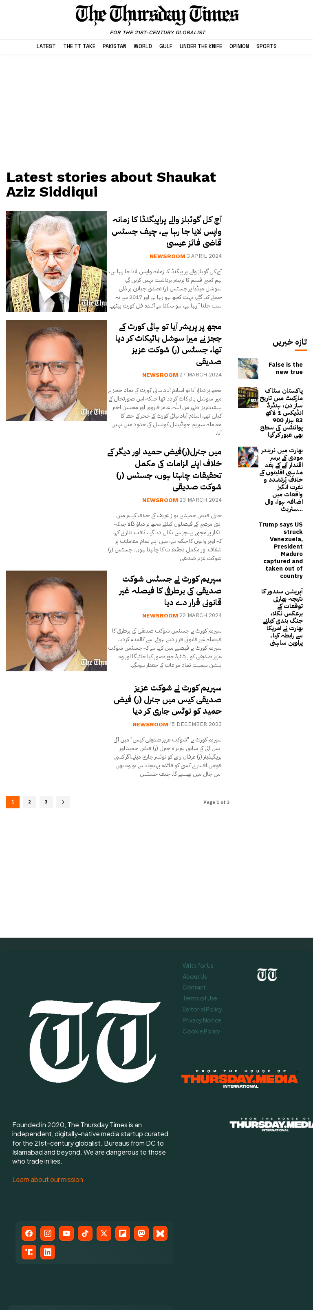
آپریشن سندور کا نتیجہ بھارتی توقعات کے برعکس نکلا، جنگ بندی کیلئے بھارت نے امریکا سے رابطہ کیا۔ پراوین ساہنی (281, 546)
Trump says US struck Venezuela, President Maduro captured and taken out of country (281, 500)
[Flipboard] (122, 1151)
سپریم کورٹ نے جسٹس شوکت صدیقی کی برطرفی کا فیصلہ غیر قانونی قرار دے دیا (166, 598)
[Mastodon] (141, 1151)
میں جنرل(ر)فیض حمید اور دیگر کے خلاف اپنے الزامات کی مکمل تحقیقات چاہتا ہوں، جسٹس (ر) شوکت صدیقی (168, 476)
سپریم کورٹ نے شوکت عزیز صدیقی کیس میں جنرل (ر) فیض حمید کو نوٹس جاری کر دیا (169, 710)
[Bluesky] (160, 1151)
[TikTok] (85, 1151)
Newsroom (167, 266)
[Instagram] (47, 1151)
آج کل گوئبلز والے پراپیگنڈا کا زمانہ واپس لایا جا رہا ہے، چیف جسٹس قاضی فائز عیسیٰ (169, 234)
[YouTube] (66, 1151)
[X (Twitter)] (104, 1151)
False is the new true (282, 368)
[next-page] (63, 818)
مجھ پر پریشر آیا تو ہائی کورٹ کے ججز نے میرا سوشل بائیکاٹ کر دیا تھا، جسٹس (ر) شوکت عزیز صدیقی (166, 351)
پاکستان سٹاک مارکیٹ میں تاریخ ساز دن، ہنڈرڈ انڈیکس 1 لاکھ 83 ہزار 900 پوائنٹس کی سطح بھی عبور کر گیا (281, 404)
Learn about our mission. (48, 1097)
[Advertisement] (118, 111)
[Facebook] (29, 1151)
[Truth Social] (29, 1169)
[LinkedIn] (47, 1169)
